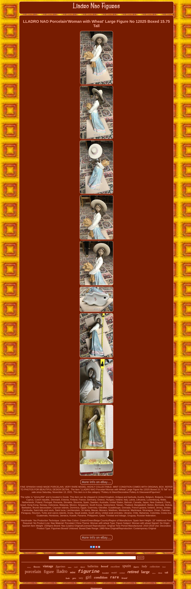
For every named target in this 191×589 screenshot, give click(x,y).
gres (74, 578)
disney (29, 567)
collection (155, 566)
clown (160, 573)
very (81, 578)
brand (124, 578)
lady (144, 566)
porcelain (33, 571)
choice (69, 567)
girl (88, 577)
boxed (104, 566)
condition (100, 577)
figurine (89, 571)
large (145, 572)
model (114, 572)
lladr (68, 578)
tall (166, 572)
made (76, 567)
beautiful (105, 573)
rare (114, 577)
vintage (48, 566)
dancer (83, 567)
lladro (62, 571)
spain (126, 566)
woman (122, 573)
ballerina (93, 566)
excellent (115, 566)
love (164, 567)
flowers (37, 567)
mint (72, 572)
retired (133, 572)
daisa (153, 573)
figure (49, 571)
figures (136, 567)
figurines (60, 566)
